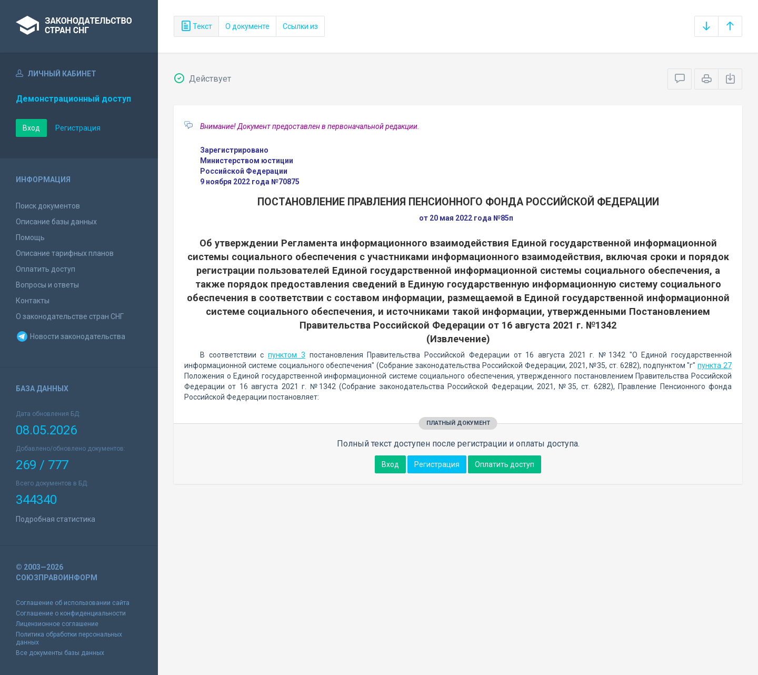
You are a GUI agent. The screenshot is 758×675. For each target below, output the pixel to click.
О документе (247, 26)
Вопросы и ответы (47, 285)
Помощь (30, 237)
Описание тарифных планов (65, 253)
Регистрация (78, 128)
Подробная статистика (55, 519)
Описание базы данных (56, 221)
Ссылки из (300, 26)
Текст (196, 26)
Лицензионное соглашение (57, 624)
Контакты (32, 300)
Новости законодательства (70, 336)
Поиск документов (48, 206)
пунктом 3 (286, 355)
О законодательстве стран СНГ (70, 316)
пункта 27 (714, 365)
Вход (31, 128)
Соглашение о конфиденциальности (71, 613)
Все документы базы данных (60, 653)
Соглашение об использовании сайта (72, 603)
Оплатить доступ (45, 269)
